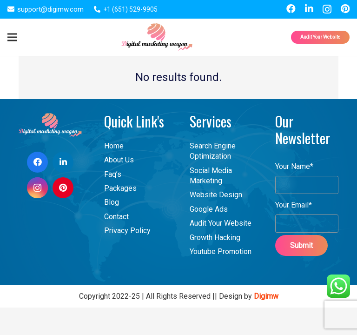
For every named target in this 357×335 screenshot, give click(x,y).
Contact (116, 216)
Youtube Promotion (220, 251)
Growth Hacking (215, 237)
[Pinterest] (345, 8)
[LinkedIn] (309, 8)
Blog (111, 202)
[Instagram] (327, 9)
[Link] (156, 37)
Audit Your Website (220, 223)
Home (114, 145)
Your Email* (306, 211)
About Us (119, 159)
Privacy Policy (127, 230)
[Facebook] (291, 8)
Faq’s (112, 174)
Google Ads (209, 209)
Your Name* (306, 173)
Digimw (266, 296)
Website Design (216, 194)
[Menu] (12, 37)
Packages (120, 188)
